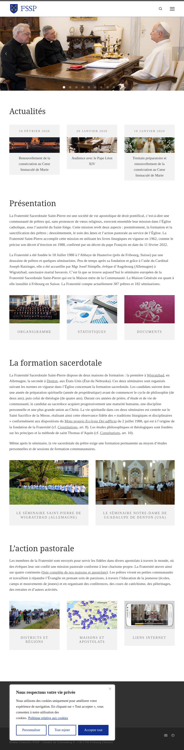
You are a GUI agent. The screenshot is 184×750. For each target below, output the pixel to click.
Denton (52, 381)
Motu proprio (90, 421)
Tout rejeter (62, 730)
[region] (62, 712)
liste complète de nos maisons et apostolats (75, 572)
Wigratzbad (155, 375)
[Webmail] (165, 735)
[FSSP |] (23, 8)
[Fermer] (110, 688)
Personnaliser (31, 730)
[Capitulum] (173, 735)
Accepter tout (93, 730)
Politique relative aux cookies (48, 718)
